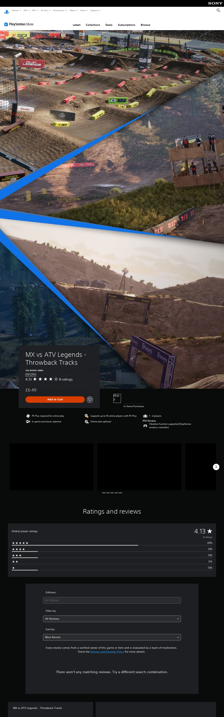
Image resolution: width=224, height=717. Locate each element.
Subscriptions (126, 21)
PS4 (34, 10)
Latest (76, 21)
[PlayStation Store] (19, 21)
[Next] (216, 463)
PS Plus (44, 10)
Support (94, 10)
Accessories (58, 10)
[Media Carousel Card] (51, 463)
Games (15, 10)
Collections (93, 21)
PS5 (25, 10)
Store (82, 10)
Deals (108, 21)
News (72, 10)
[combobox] (112, 596)
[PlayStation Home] (6, 10)
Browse (145, 21)
